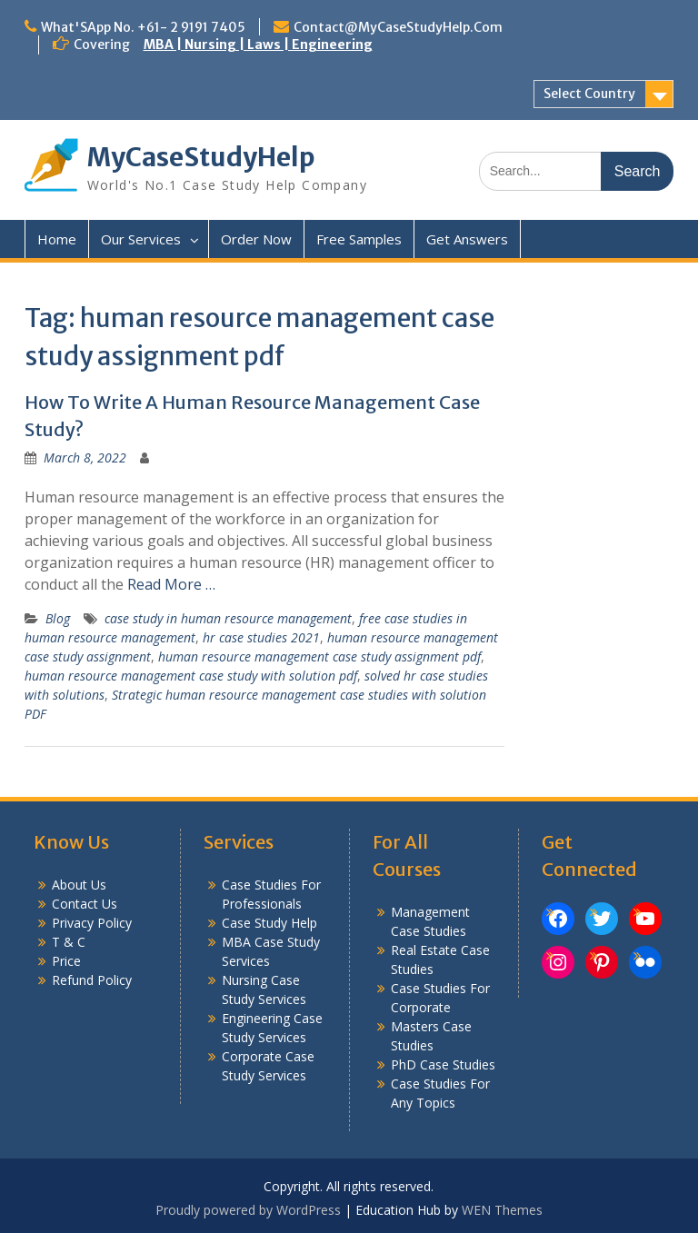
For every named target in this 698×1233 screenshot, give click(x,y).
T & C (68, 941)
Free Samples (359, 239)
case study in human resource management (228, 618)
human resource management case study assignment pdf (319, 656)
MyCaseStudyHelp (201, 157)
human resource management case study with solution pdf (191, 675)
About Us (79, 884)
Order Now (256, 239)
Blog (57, 618)
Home (56, 239)
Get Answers (467, 239)
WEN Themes (502, 1209)
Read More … (171, 584)
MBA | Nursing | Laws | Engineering (258, 44)
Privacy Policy (92, 922)
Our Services (141, 239)
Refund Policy (92, 980)
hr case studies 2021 (261, 637)
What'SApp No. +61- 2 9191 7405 (143, 27)
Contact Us (84, 903)
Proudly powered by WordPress (248, 1209)
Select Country (589, 93)
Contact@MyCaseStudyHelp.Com (398, 27)
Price (66, 960)
